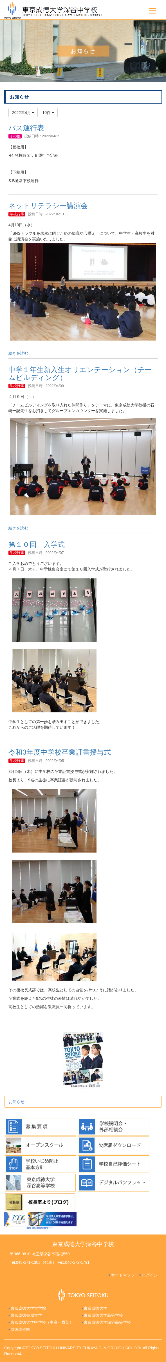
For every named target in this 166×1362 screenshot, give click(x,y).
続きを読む (18, 353)
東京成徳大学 (95, 1308)
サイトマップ (123, 1275)
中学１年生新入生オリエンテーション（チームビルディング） (80, 373)
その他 (15, 136)
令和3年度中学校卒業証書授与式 (59, 752)
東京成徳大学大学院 (28, 1308)
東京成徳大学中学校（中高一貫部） (41, 1322)
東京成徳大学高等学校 (103, 1315)
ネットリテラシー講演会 (48, 205)
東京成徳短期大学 (26, 1315)
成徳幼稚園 (20, 1329)
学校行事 (17, 214)
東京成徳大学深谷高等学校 (107, 1322)
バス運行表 (26, 128)
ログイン (150, 1275)
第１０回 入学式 (36, 544)
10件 (48, 112)
